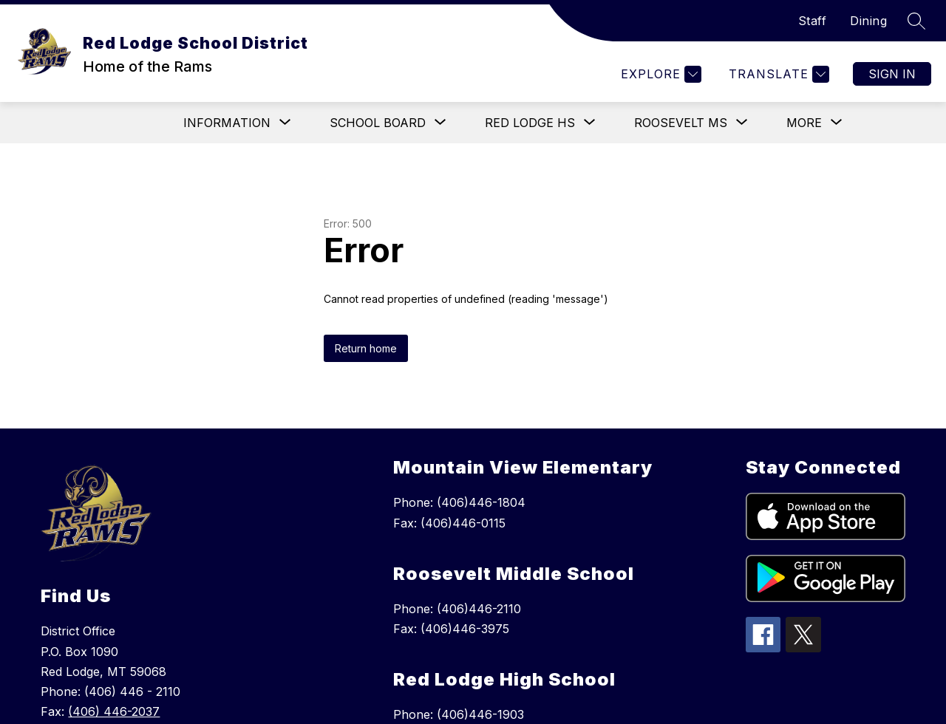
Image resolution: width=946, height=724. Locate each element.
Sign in (892, 73)
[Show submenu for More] (804, 123)
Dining (868, 20)
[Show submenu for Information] (226, 123)
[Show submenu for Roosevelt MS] (680, 123)
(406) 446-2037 (114, 711)
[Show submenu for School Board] (378, 123)
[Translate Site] (777, 74)
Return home (366, 348)
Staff (812, 20)
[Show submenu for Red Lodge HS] (530, 123)
